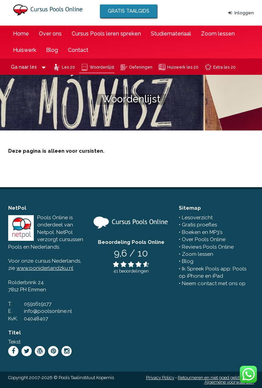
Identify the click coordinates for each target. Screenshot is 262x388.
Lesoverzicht (197, 217)
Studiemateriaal (171, 33)
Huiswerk (24, 50)
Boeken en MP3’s (202, 232)
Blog (52, 50)
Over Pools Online (203, 239)
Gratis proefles (199, 225)
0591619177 (38, 304)
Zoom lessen (218, 33)
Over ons (50, 33)
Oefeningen (140, 67)
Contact (78, 50)
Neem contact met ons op (214, 283)
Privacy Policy (160, 377)
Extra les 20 (224, 67)
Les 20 (68, 67)
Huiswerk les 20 (183, 67)
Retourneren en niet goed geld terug (214, 377)
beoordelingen (134, 271)
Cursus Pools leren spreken (106, 33)
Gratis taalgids (128, 11)
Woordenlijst (102, 67)
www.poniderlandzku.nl (44, 268)
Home (21, 33)
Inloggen (241, 12)
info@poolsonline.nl (48, 311)
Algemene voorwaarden (229, 382)
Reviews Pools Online (208, 247)
